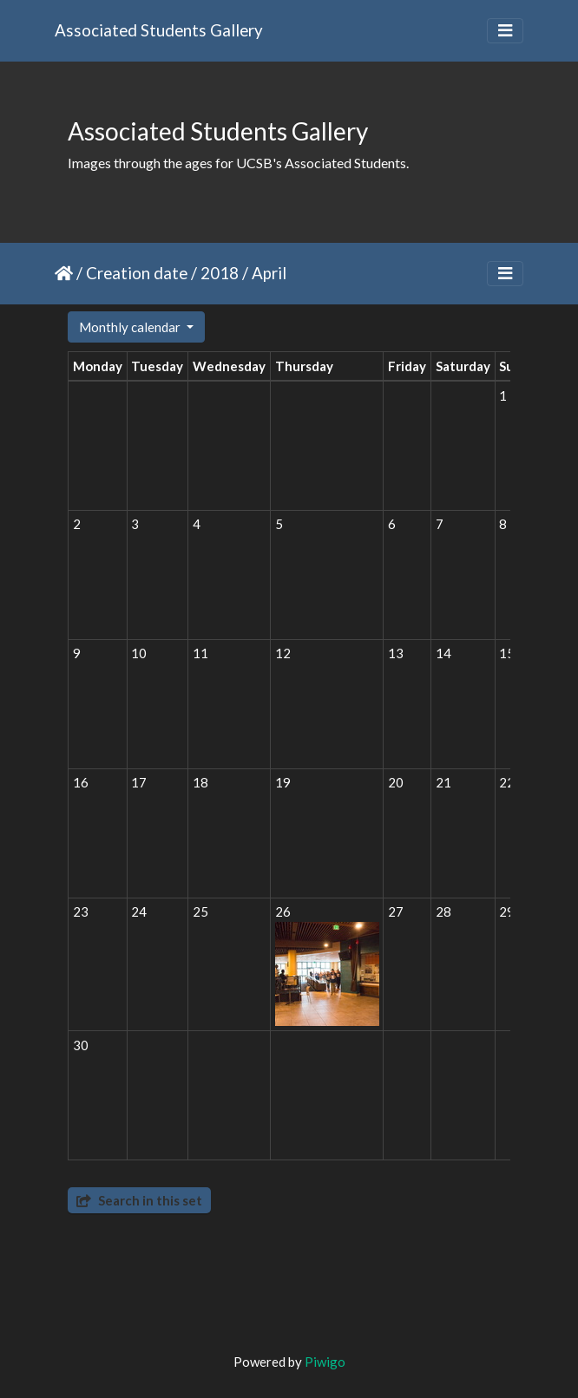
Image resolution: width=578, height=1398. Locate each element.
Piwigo (325, 1361)
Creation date (136, 273)
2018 (219, 273)
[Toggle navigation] (505, 30)
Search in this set (139, 1200)
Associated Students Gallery (159, 30)
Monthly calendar (131, 327)
